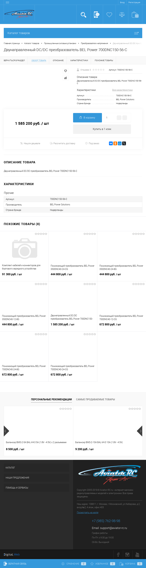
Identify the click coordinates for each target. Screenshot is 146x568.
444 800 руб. (73, 276)
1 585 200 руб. (73, 326)
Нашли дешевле (30, 143)
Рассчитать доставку (62, 143)
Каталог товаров (73, 33)
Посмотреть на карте (87, 512)
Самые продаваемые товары (95, 399)
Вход (122, 2)
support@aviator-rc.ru (113, 528)
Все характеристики (122, 90)
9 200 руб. (61, 449)
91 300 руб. (24, 276)
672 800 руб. (121, 326)
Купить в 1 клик (102, 129)
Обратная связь (15, 564)
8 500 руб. (15, 449)
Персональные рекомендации (51, 399)
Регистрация (134, 2)
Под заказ (92, 143)
